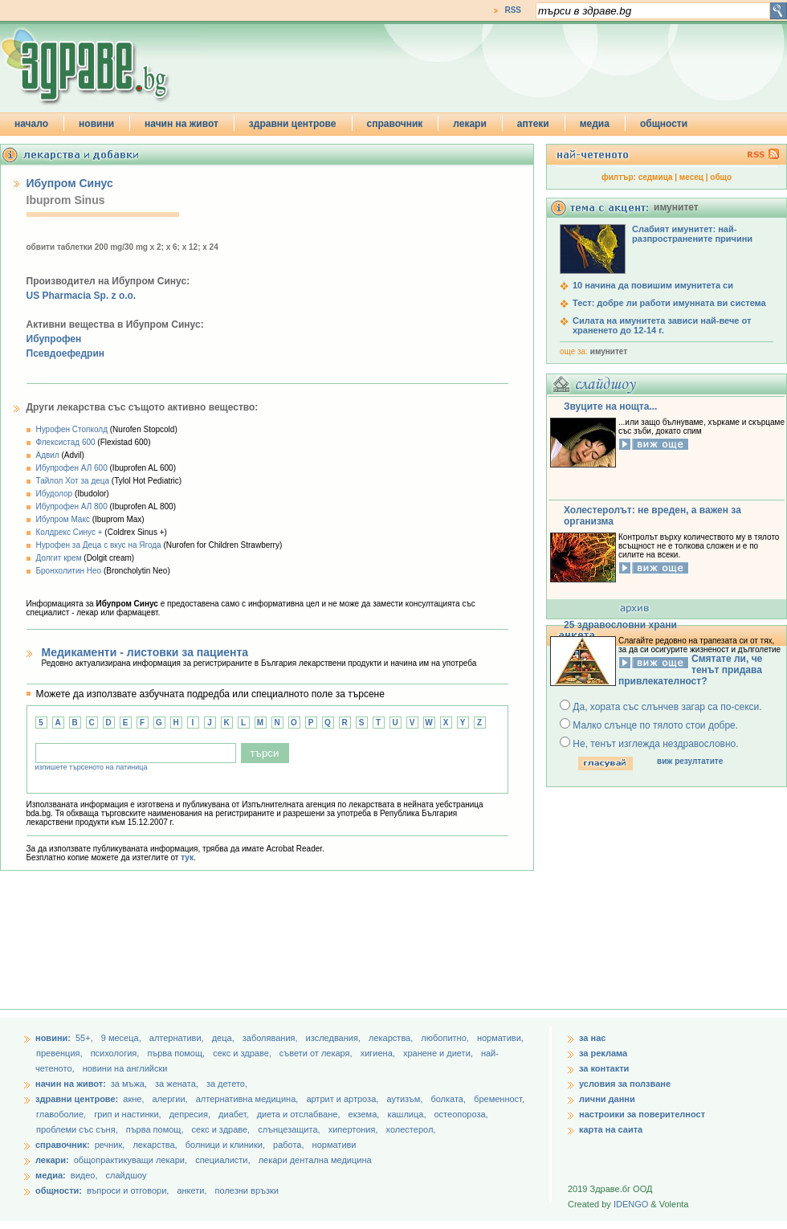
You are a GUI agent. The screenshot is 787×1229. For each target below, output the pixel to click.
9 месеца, (122, 1038)
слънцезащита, (290, 1129)
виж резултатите (690, 761)
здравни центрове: (76, 1099)
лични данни (607, 1099)
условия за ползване (625, 1083)
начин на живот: (70, 1083)
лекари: (52, 1160)
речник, (110, 1144)
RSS (512, 10)
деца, (224, 1038)
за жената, (176, 1083)
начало (31, 123)
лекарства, (392, 1038)
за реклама (603, 1053)
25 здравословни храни (620, 625)
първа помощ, (177, 1053)
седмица (655, 177)
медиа (595, 123)
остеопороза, (461, 1114)
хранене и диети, (439, 1053)
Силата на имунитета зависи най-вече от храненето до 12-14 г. (662, 325)
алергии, (171, 1099)
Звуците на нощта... (610, 406)
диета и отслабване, (300, 1114)
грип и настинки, (129, 1114)
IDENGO (631, 1204)
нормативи (334, 1144)
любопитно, (446, 1038)
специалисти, (222, 1160)
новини (96, 123)
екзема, (365, 1114)
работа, (288, 1144)
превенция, (60, 1053)
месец (691, 177)
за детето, (226, 1083)
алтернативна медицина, (248, 1099)
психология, (116, 1053)
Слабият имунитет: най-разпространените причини (692, 233)
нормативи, (500, 1038)
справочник (395, 123)
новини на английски (125, 1068)
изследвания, (334, 1038)
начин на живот (181, 123)
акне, (134, 1099)
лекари (470, 123)
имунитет (608, 351)
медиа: (50, 1175)
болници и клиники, (225, 1144)
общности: (58, 1190)
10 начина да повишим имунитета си (653, 285)
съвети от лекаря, (317, 1053)
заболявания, (271, 1038)
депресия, (191, 1114)
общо (721, 177)
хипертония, (354, 1129)
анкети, (191, 1190)
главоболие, (62, 1114)
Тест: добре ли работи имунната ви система (669, 303)
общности (663, 123)
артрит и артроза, (343, 1099)
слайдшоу (126, 1175)
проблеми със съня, (78, 1129)
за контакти (604, 1068)
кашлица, (407, 1114)
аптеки (533, 123)
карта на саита (610, 1129)
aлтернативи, (177, 1038)
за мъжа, (129, 1083)
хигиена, (379, 1053)
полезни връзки (247, 1190)
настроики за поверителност (642, 1114)
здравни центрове (292, 123)
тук (187, 857)
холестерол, (411, 1129)
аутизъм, (405, 1099)
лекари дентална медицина (315, 1160)
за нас (592, 1038)
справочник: (62, 1144)
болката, (449, 1099)
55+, (85, 1038)
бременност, (499, 1099)
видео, (84, 1175)
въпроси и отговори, (128, 1190)
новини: (53, 1038)
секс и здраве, (243, 1053)
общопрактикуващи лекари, (130, 1160)
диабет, (234, 1114)
